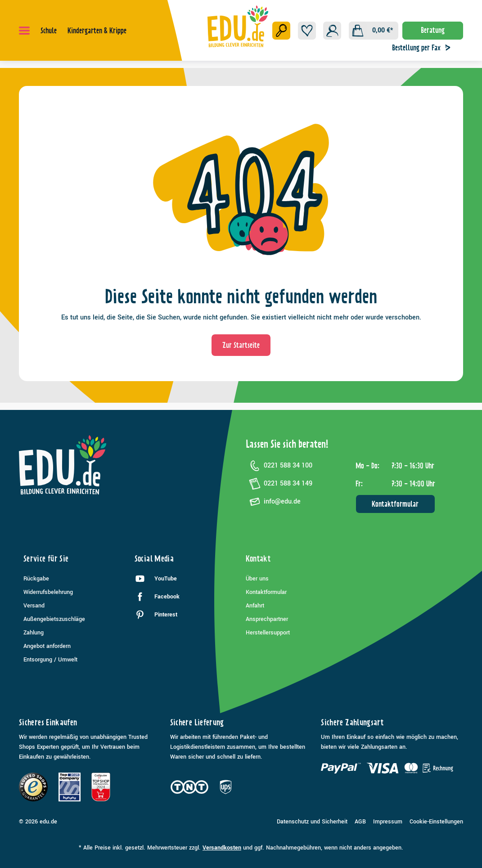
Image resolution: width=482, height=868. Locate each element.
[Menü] (24, 31)
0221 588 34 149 (279, 484)
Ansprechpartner (267, 619)
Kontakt (258, 558)
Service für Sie (45, 558)
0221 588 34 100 (279, 466)
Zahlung (33, 633)
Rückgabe (36, 579)
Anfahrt (255, 606)
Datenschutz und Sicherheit (312, 822)
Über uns (257, 579)
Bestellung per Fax (423, 47)
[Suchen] (281, 30)
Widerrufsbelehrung (48, 592)
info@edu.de (273, 502)
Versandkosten (222, 848)
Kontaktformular (395, 503)
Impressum (387, 822)
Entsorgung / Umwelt (50, 660)
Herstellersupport (268, 633)
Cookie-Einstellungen (436, 822)
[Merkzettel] (307, 31)
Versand (34, 606)
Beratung (433, 30)
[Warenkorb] (373, 31)
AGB (360, 822)
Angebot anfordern (47, 646)
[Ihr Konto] (332, 31)
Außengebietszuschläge (54, 619)
